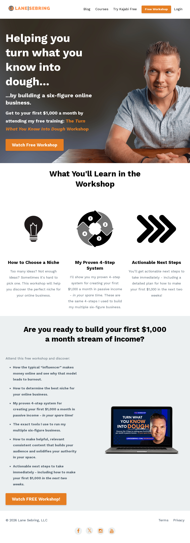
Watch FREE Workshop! (36, 499)
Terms (163, 520)
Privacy (178, 520)
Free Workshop (156, 9)
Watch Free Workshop (34, 145)
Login (178, 9)
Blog (86, 9)
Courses (101, 9)
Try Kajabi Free (125, 9)
